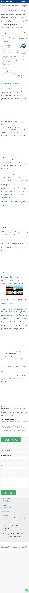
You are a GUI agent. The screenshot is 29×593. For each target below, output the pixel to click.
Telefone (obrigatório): (6, 450)
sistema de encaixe (5, 302)
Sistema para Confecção (7, 1)
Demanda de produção (8, 174)
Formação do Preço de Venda (10, 127)
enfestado (3, 188)
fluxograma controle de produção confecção (14, 63)
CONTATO (10, 439)
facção (6, 191)
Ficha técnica (13, 89)
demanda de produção (6, 176)
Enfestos (3, 272)
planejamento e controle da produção (8, 166)
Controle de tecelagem (5, 510)
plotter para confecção (10, 303)
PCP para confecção (7, 372)
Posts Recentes (6, 515)
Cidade (2, 465)
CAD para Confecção (5, 511)
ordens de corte (22, 191)
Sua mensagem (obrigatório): (7, 476)
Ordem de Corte (6, 240)
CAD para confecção (12, 276)
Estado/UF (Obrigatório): (6, 460)
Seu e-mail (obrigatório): (6, 455)
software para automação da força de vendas (9, 164)
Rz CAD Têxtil (17, 281)
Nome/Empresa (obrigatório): (7, 445)
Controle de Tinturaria (5, 508)
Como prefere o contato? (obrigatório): (9, 470)
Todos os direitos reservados (17, 547)
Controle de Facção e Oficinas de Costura (13, 309)
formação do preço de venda (10, 129)
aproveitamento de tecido (19, 278)
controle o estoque (23, 232)
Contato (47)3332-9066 (5, 498)
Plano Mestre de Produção (6, 507)
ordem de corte (6, 274)
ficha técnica (4, 93)
